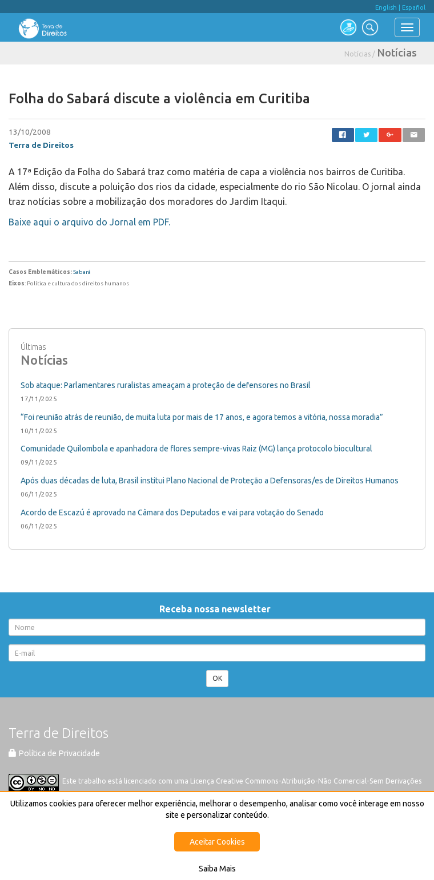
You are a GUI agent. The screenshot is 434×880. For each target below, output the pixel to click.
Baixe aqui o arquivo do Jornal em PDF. (89, 222)
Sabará (82, 272)
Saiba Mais (217, 868)
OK (217, 678)
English (386, 7)
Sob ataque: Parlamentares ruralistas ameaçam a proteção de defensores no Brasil (166, 385)
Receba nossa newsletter (217, 609)
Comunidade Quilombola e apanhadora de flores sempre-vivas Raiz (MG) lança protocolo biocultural (196, 448)
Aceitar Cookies (217, 841)
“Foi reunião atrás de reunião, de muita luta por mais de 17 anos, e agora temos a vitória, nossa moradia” (202, 417)
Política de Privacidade (54, 753)
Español (413, 7)
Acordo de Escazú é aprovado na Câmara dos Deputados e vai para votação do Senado (172, 512)
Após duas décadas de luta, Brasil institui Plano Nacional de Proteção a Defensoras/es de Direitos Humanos (210, 480)
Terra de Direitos (41, 145)
